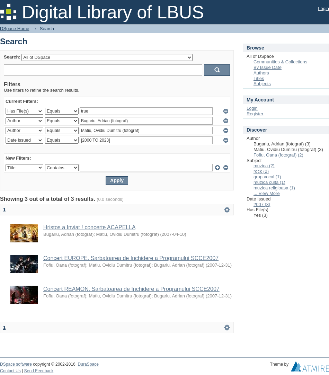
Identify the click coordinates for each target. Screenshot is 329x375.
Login (323, 8)
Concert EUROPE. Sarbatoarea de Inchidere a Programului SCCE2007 (131, 258)
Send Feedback (39, 370)
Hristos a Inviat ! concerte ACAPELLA (89, 227)
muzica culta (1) (269, 182)
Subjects (262, 83)
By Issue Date (268, 67)
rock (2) (261, 171)
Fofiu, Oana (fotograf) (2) (278, 155)
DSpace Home (14, 28)
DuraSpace (88, 364)
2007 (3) (262, 204)
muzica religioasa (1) (274, 187)
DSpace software (16, 364)
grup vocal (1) (267, 176)
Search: (12, 57)
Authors (261, 72)
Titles (259, 78)
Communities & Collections (280, 61)
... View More (267, 193)
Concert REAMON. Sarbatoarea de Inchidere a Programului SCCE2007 (131, 289)
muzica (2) (264, 165)
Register (255, 113)
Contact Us (10, 370)
